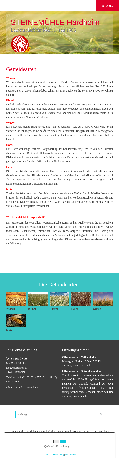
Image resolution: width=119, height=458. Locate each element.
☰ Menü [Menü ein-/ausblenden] (107, 5)
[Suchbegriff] (59, 414)
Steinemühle (17, 431)
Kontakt (88, 431)
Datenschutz (102, 431)
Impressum (60, 437)
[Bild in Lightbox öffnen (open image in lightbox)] (16, 299)
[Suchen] (101, 414)
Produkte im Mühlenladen (41, 431)
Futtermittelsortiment (69, 431)
